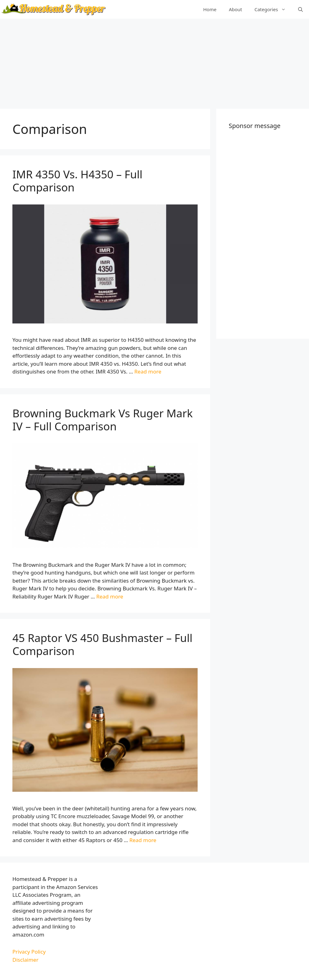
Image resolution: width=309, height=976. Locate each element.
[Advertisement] (154, 62)
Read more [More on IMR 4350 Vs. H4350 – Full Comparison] (147, 371)
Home (210, 9)
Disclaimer (25, 959)
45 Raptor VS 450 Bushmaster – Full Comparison (102, 644)
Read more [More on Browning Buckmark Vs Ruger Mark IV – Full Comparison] (109, 596)
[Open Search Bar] (300, 9)
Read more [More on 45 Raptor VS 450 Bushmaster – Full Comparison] (142, 840)
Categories (273, 9)
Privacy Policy (29, 951)
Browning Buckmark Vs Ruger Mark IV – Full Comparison (102, 419)
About (235, 9)
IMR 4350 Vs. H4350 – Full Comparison (77, 181)
